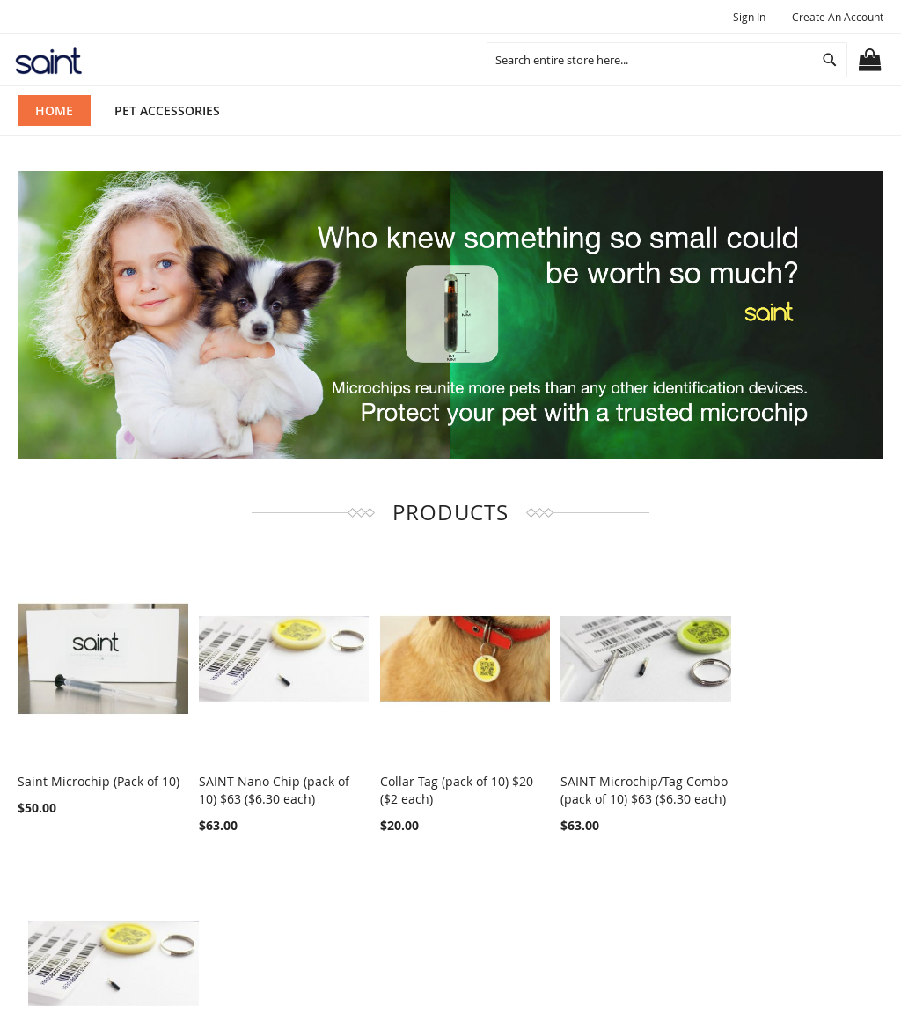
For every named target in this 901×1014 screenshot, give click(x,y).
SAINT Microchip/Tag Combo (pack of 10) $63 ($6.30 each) (611, 792)
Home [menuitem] (54, 110)
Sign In (749, 17)
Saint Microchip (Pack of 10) (98, 774)
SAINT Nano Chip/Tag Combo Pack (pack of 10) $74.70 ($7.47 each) (790, 792)
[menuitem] (167, 110)
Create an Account (837, 17)
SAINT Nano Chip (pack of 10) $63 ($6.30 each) (268, 783)
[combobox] (667, 59)
